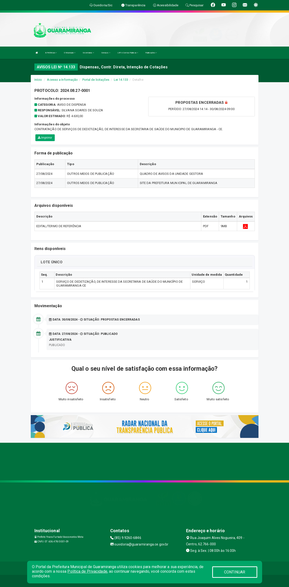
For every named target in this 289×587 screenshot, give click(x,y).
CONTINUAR (234, 572)
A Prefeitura (51, 53)
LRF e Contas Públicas (127, 53)
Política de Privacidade (87, 571)
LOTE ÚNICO (52, 262)
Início (38, 79)
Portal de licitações (95, 79)
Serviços (105, 53)
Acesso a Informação (62, 79)
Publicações (151, 53)
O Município (69, 53)
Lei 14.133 (121, 79)
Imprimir (45, 137)
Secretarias (88, 53)
